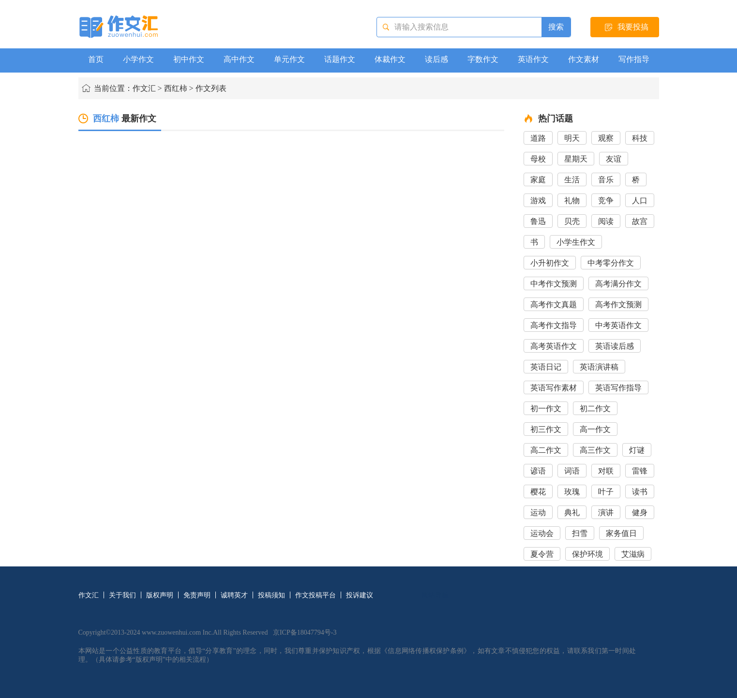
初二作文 (595, 408)
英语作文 (533, 59)
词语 (572, 471)
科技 (639, 138)
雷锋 (639, 471)
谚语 (538, 471)
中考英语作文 (618, 325)
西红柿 (175, 88)
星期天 (575, 159)
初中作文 (188, 59)
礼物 (572, 200)
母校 (538, 159)
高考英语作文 (553, 346)
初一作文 (545, 408)
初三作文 (545, 429)
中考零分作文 (610, 263)
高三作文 (595, 450)
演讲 (606, 512)
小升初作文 (549, 263)
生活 (572, 180)
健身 (639, 512)
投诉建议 (359, 595)
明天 (572, 138)
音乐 (606, 180)
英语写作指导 (618, 388)
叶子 (606, 492)
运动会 (542, 533)
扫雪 (579, 533)
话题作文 (339, 59)
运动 (538, 512)
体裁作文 (390, 59)
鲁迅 (538, 221)
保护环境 (587, 554)
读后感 (436, 59)
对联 (606, 471)
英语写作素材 (553, 388)
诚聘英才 (234, 595)
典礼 (572, 512)
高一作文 (595, 429)
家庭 (538, 180)
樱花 (538, 492)
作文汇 (144, 88)
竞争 (606, 200)
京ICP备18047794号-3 (304, 632)
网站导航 (435, 595)
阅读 (606, 221)
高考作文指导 (553, 325)
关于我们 (122, 595)
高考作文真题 (553, 304)
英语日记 (545, 367)
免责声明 (197, 595)
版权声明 (159, 595)
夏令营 (542, 554)
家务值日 (621, 533)
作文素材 (583, 59)
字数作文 (482, 59)
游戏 (538, 200)
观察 (606, 138)
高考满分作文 (618, 284)
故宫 (639, 221)
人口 (639, 200)
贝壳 (572, 221)
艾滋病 (633, 554)
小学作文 (138, 59)
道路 (538, 138)
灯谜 (637, 450)
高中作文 (239, 59)
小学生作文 (576, 242)
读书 (639, 492)
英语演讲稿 (599, 367)
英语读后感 (614, 346)
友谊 (613, 159)
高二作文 (545, 450)
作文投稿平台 (315, 595)
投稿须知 (271, 595)
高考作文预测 (618, 304)
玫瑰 (572, 492)
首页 (96, 59)
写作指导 (633, 59)
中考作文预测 (553, 284)
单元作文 (289, 59)
